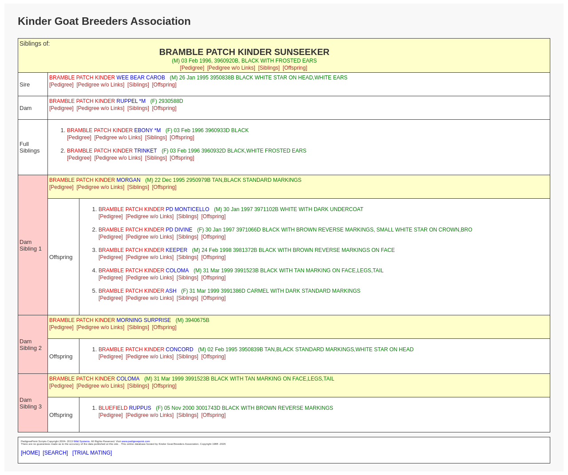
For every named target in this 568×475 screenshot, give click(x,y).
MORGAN (95, 180)
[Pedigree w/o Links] (231, 68)
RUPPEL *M (97, 101)
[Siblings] (269, 68)
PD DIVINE (146, 230)
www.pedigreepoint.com (136, 441)
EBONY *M (114, 130)
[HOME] (30, 453)
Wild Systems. (82, 441)
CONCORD (146, 349)
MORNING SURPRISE (110, 320)
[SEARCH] (55, 453)
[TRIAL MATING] (92, 453)
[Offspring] (295, 68)
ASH (138, 291)
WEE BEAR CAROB (107, 78)
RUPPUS (125, 408)
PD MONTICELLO (154, 209)
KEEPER (143, 250)
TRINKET (112, 151)
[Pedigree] (192, 68)
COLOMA (144, 270)
